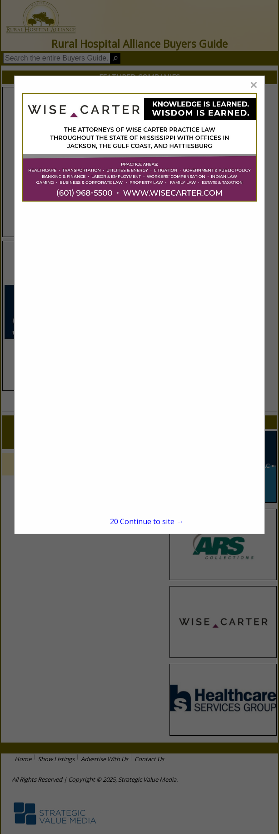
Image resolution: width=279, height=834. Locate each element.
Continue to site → (147, 521)
